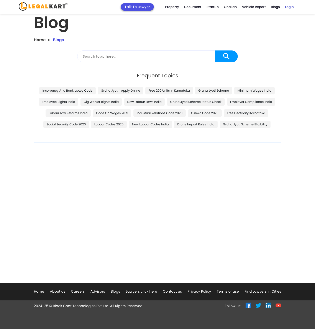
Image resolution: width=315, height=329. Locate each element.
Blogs (115, 291)
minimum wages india (255, 90)
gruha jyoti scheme (213, 90)
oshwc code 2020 (204, 113)
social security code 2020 (66, 124)
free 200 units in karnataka (169, 90)
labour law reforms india (68, 113)
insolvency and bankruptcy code (67, 90)
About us (57, 291)
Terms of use (228, 291)
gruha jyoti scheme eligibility (245, 124)
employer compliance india (251, 102)
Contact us (172, 291)
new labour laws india (144, 102)
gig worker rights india (101, 102)
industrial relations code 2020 (159, 113)
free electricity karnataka (246, 113)
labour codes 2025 (109, 124)
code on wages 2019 (112, 113)
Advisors (97, 291)
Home (40, 40)
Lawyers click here (141, 291)
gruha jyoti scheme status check (195, 102)
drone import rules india (195, 124)
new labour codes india (150, 124)
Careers (78, 291)
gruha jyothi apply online (120, 90)
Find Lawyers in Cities (262, 291)
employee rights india (58, 102)
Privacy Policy (199, 291)
